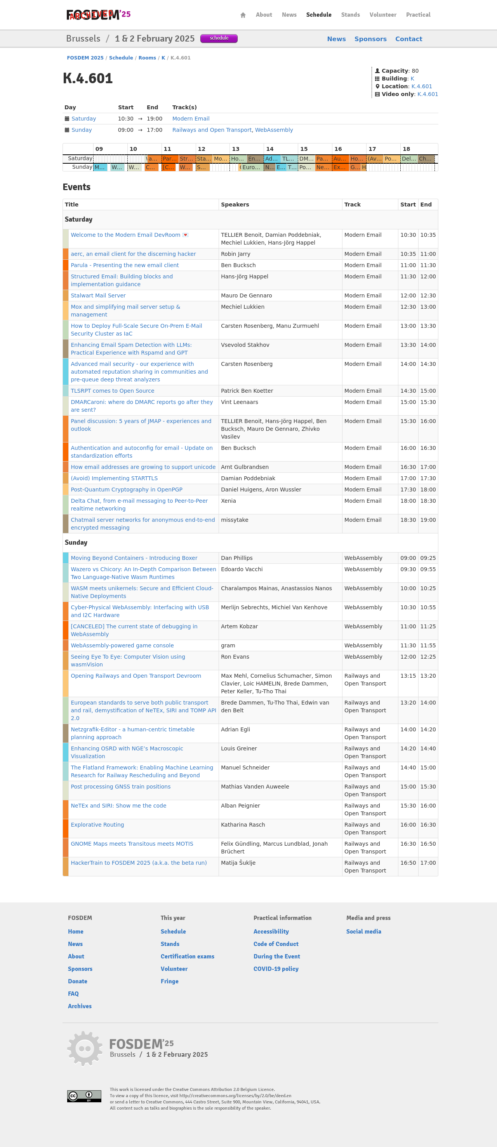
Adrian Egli (235, 729)
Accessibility (271, 931)
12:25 (428, 657)
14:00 (428, 345)
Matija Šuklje (238, 863)
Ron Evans (235, 657)
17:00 (428, 467)
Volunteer (383, 15)
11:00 (428, 254)
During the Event (277, 956)
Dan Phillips (237, 558)
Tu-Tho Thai (270, 691)
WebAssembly (274, 130)
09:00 (408, 558)
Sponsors (371, 39)
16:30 (428, 448)
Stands (350, 15)
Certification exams (187, 956)
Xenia (228, 501)
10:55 (428, 607)
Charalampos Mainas (249, 588)
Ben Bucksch (238, 265)
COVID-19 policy (276, 969)
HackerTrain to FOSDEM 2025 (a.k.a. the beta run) (139, 863)
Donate (77, 981)
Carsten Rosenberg (247, 326)
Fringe (170, 981)
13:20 (428, 676)
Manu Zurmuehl (297, 326)
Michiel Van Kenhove (299, 607)
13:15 (408, 676)
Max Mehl (234, 676)
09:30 (408, 569)
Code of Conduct (276, 944)
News (289, 15)
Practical (418, 15)
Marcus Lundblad (286, 844)
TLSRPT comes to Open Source (112, 391)
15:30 (428, 402)
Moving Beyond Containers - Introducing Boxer (134, 558)
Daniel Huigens (241, 489)
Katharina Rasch (243, 825)
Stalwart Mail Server (98, 295)
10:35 (428, 235)
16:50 (428, 844)
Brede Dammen (305, 683)
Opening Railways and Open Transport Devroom (136, 676)
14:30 (428, 364)
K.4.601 (422, 86)
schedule (219, 38)
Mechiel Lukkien (242, 243)
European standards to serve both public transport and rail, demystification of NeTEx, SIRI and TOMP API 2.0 (143, 710)
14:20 (428, 729)
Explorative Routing (97, 825)
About (264, 15)
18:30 (428, 501)
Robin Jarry (235, 254)
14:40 (428, 748)
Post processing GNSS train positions (120, 786)
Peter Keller (236, 691)
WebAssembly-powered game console (122, 645)
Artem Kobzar (239, 626)
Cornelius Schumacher (280, 676)
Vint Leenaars (239, 402)
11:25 (428, 626)
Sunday (81, 130)
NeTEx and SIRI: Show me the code (118, 806)
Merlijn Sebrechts (244, 607)
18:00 (428, 489)
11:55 (428, 645)
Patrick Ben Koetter (247, 391)
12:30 (428, 295)
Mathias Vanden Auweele (255, 786)
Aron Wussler (283, 489)
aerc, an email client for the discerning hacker (133, 254)
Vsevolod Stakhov (245, 345)
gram (228, 645)
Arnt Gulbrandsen (245, 467)
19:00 (428, 520)
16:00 (428, 421)
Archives (80, 1006)
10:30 (408, 235)
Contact (408, 39)
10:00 (408, 588)
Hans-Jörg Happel (291, 243)
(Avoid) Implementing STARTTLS (114, 478)
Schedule (319, 15)
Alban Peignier (240, 806)
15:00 (428, 391)
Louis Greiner (239, 748)
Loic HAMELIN (262, 683)
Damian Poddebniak (292, 235)
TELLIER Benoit (241, 235)
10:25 (428, 588)
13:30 (428, 326)
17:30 (428, 478)
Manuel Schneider (245, 767)
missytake (234, 520)
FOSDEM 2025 (85, 58)
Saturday (83, 118)
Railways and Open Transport (212, 130)
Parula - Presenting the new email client (125, 265)
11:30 (428, 265)
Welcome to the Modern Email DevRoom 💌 (130, 235)
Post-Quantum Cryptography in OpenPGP (126, 489)
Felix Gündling (240, 844)
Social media (363, 931)
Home (243, 15)
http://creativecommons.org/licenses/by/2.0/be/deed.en (235, 1096)
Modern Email (191, 118)
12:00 (428, 276)
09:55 (428, 569)
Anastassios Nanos (306, 588)
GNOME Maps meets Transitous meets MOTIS (132, 844)
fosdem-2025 (98, 15)
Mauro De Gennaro (246, 295)
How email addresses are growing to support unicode (143, 467)
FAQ (73, 994)
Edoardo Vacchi (242, 569)
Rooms (147, 58)
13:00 (428, 307)
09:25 (428, 558)
